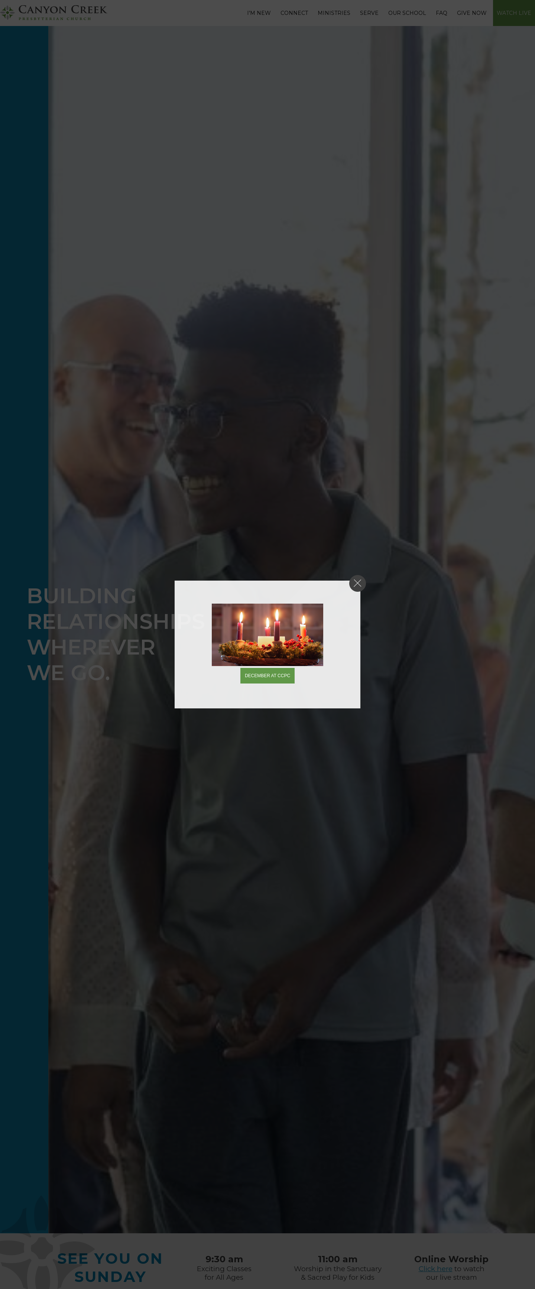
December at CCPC (267, 675)
